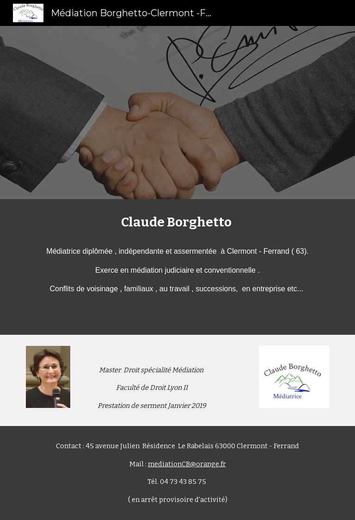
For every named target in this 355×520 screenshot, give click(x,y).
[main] (177, 267)
